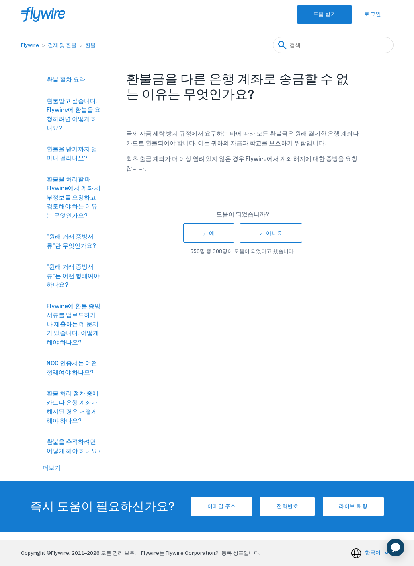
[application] (395, 547)
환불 (90, 45)
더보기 (52, 467)
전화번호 (287, 506)
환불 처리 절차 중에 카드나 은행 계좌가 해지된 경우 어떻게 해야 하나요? (72, 407)
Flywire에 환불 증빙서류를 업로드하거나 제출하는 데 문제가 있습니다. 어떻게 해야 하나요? (73, 324)
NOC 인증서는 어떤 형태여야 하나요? (72, 368)
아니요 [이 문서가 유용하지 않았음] (274, 233)
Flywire (30, 45)
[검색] (333, 45)
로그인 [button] (372, 14)
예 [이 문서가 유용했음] (212, 233)
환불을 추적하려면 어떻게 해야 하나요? (74, 446)
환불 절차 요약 (66, 79)
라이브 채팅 (359, 506)
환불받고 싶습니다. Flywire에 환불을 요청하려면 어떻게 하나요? (73, 114)
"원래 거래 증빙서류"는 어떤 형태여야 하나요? (73, 275)
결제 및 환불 (62, 45)
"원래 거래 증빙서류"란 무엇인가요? (71, 241)
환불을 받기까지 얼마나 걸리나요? (72, 154)
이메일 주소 (215, 506)
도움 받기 (321, 14)
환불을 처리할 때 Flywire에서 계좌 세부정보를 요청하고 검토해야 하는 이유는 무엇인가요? (73, 197)
